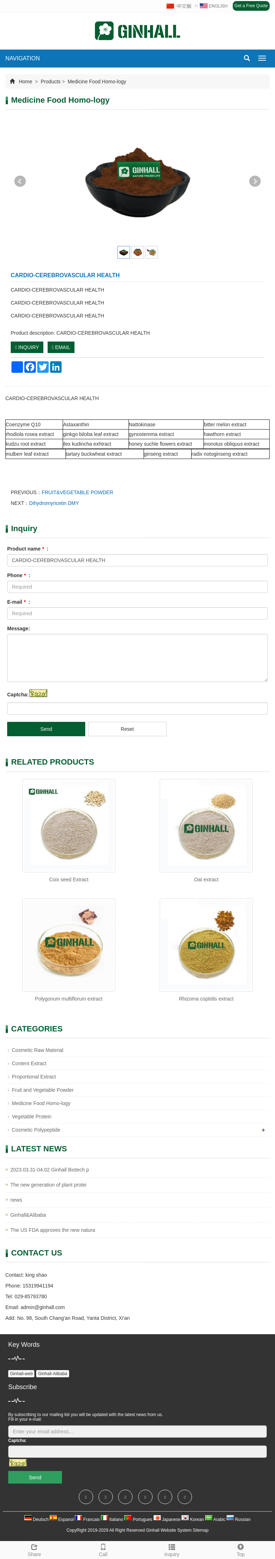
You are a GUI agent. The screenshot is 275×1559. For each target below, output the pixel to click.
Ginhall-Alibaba (52, 1373)
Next (255, 181)
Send (46, 729)
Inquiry (172, 1549)
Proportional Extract (34, 1077)
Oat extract (206, 879)
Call (103, 1549)
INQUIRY (27, 347)
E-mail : (18, 602)
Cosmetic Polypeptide (36, 1130)
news (16, 1200)
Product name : (27, 549)
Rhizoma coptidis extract (206, 999)
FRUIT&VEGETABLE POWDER (77, 492)
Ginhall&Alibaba (28, 1215)
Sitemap (200, 1530)
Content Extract (29, 1063)
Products (50, 81)
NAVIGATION (22, 58)
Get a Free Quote (251, 5)
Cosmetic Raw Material (37, 1050)
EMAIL (61, 347)
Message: (18, 628)
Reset (127, 729)
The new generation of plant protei (48, 1185)
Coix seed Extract (68, 879)
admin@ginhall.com (43, 1307)
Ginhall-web (21, 1373)
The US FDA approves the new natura (52, 1230)
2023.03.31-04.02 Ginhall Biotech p (49, 1170)
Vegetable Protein (32, 1116)
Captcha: (18, 694)
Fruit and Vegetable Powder (43, 1090)
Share (34, 1549)
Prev (20, 181)
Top (240, 1549)
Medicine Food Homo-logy (96, 81)
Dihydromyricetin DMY (54, 503)
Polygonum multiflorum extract (68, 999)
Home (25, 81)
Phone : (18, 575)
